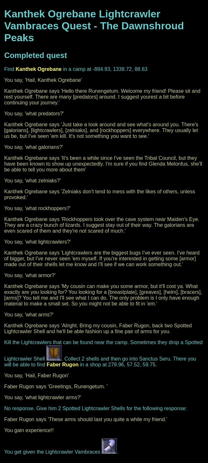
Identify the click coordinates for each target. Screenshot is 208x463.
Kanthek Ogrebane (38, 69)
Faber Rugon (63, 364)
